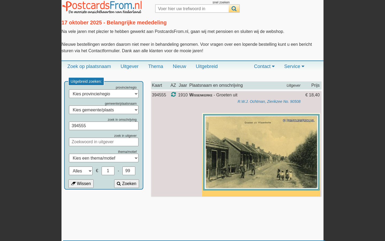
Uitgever (129, 66)
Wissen (81, 183)
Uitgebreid (207, 66)
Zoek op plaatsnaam (89, 66)
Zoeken (126, 183)
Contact (264, 66)
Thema (155, 66)
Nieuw (179, 66)
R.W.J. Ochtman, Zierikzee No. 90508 (269, 101)
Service (294, 66)
